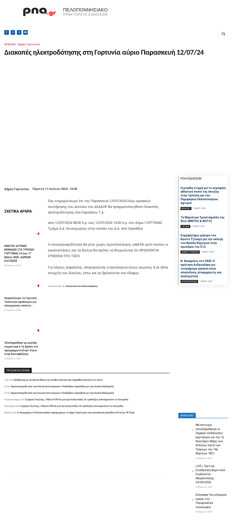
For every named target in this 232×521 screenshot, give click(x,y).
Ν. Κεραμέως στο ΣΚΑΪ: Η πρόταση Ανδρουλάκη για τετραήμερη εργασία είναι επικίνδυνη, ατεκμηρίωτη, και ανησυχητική (201, 268)
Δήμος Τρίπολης (190, 252)
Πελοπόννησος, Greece (166, 17)
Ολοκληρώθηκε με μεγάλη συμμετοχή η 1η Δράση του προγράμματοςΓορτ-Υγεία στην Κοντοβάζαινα (20, 352)
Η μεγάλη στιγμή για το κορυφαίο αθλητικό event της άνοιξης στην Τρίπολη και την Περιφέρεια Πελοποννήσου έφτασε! (203, 195)
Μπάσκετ (186, 208)
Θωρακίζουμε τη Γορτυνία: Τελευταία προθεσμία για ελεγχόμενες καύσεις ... (20, 302)
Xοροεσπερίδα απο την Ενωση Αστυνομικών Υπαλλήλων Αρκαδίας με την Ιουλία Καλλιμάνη (62, 393)
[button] (223, 33)
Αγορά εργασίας (189, 281)
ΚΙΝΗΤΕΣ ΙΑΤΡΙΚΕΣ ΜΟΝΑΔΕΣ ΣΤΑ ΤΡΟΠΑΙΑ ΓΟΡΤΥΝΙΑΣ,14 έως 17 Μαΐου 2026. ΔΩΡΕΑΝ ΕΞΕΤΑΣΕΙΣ (20, 253)
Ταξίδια (185, 226)
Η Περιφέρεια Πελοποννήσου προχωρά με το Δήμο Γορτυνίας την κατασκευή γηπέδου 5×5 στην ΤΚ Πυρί (75, 419)
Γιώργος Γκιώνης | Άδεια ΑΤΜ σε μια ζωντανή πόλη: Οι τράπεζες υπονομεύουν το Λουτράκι (76, 406)
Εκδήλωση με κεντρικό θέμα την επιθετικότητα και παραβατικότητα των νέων (58, 387)
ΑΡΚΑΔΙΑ (10, 44)
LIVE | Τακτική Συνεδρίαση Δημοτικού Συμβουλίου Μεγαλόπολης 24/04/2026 (210, 474)
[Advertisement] (87, 455)
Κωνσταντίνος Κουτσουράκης (82, 286)
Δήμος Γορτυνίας (28, 44)
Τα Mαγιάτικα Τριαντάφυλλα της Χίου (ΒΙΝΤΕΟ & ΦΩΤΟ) (203, 219)
